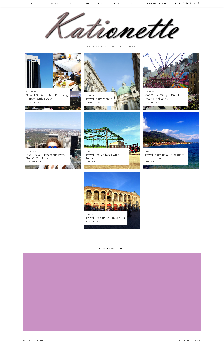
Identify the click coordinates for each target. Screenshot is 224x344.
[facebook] (183, 3)
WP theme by (190, 341)
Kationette (37, 341)
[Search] (198, 3)
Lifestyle (71, 3)
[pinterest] (187, 3)
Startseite (36, 3)
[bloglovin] (191, 3)
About (131, 3)
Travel (87, 3)
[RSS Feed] (194, 3)
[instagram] (179, 3)
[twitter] (175, 3)
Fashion (53, 3)
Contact (116, 3)
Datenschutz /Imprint (154, 3)
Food (101, 3)
